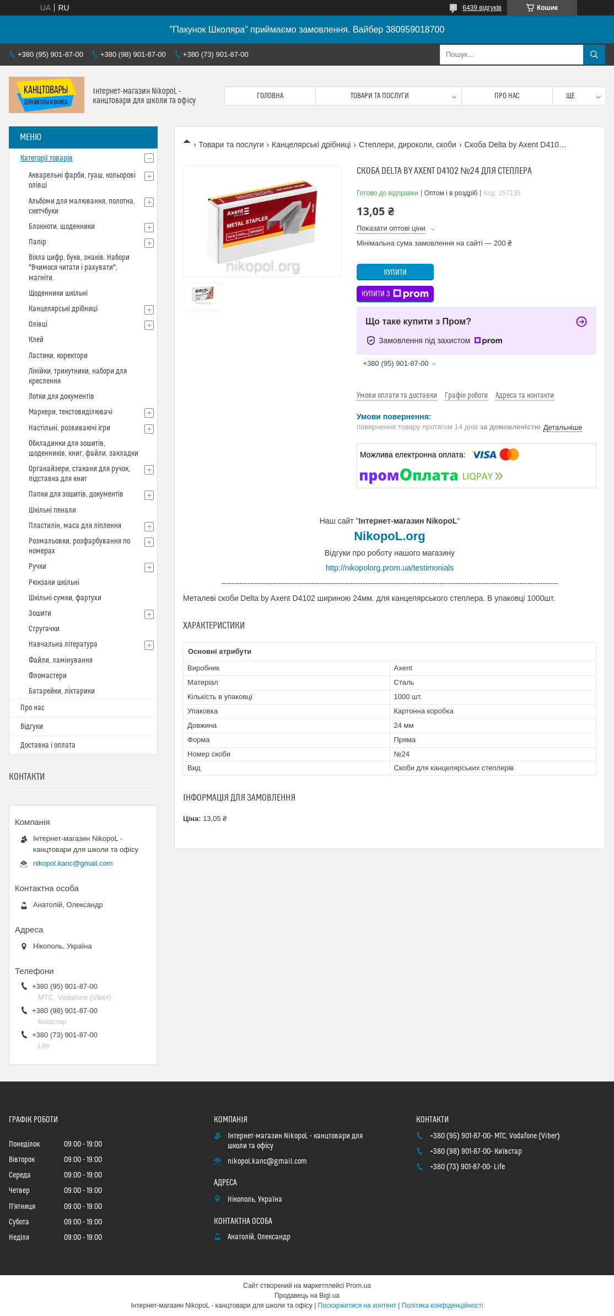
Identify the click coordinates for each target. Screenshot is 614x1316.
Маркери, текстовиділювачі (70, 412)
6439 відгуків (482, 8)
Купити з (395, 294)
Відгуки (31, 726)
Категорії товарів (46, 158)
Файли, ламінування (61, 660)
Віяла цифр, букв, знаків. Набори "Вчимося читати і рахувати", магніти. (79, 267)
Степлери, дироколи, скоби (407, 144)
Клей (36, 339)
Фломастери (48, 676)
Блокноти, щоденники (62, 226)
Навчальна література (63, 644)
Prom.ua (358, 1286)
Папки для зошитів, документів (76, 494)
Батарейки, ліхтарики (62, 691)
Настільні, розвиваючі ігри (69, 428)
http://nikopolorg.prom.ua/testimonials (390, 567)
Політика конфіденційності (442, 1305)
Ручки (37, 566)
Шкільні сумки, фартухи (65, 598)
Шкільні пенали (52, 510)
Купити (395, 272)
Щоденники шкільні (58, 293)
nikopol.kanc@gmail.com (73, 863)
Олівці (38, 324)
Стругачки (44, 629)
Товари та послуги (380, 96)
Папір (37, 242)
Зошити (40, 613)
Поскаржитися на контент (357, 1305)
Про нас (507, 96)
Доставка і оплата (48, 745)
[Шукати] (594, 55)
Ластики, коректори (58, 355)
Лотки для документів (61, 396)
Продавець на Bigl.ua (307, 1295)
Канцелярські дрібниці (311, 144)
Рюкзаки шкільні (54, 582)
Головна (270, 96)
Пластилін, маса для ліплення (75, 525)
